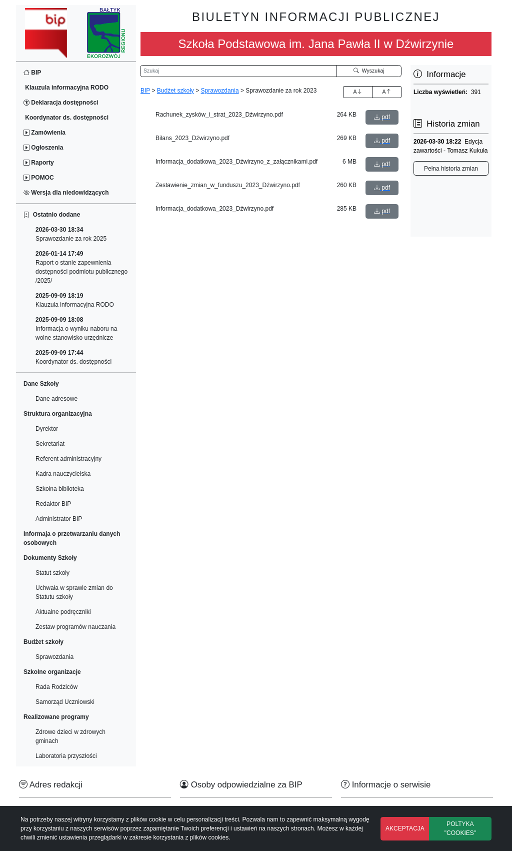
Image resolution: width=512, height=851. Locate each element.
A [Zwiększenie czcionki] (357, 92)
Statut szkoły (53, 572)
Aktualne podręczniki (63, 611)
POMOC (39, 177)
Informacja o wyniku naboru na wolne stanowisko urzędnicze (76, 328)
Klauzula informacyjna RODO (66, 87)
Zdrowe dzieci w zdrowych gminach (71, 736)
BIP (32, 72)
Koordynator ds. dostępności (66, 117)
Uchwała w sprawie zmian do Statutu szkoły (74, 592)
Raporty (39, 162)
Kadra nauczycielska (63, 473)
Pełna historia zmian (451, 168)
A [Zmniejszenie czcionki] (386, 92)
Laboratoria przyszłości (66, 755)
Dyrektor (47, 428)
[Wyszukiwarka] (238, 71)
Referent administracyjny (69, 458)
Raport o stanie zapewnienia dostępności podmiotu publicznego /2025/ (82, 267)
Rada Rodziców (57, 686)
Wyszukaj (369, 71)
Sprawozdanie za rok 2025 (71, 234)
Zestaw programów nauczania (76, 626)
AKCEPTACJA (405, 828)
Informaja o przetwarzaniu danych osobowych (72, 538)
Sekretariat (50, 443)
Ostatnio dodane (52, 214)
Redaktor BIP (53, 503)
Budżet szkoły (175, 90)
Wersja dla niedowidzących (66, 192)
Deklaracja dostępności (61, 102)
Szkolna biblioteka (60, 488)
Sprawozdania (55, 656)
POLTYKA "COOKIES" (460, 828)
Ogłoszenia (43, 147)
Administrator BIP (59, 518)
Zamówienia (45, 132)
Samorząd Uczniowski (65, 701)
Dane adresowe (57, 398)
